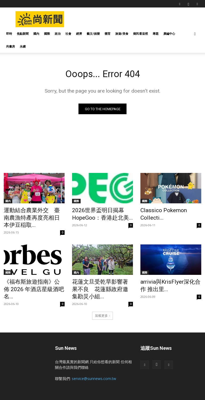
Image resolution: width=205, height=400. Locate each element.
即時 (9, 33)
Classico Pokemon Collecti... (168, 211)
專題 (156, 33)
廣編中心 (169, 33)
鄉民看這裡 (140, 33)
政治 (58, 33)
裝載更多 (102, 297)
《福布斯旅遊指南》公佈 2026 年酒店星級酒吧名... (29, 275)
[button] (194, 33)
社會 (68, 33)
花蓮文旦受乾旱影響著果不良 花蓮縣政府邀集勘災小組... (104, 275)
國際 (47, 33)
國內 (36, 33)
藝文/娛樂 (93, 33)
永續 (23, 46)
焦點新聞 (23, 33)
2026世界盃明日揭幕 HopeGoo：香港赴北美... (96, 214)
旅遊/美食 (121, 33)
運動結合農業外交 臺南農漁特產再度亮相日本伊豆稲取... (33, 214)
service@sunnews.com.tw (94, 359)
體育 (108, 33)
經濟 (79, 33)
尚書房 (10, 46)
